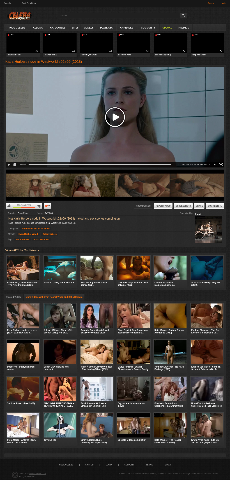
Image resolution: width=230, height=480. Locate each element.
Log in (223, 3)
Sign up (211, 3)
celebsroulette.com (37, 473)
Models (89, 27)
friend (198, 214)
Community (148, 27)
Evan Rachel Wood (28, 234)
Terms (149, 465)
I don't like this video (39, 206)
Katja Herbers (50, 234)
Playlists (106, 27)
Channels (126, 27)
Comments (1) (215, 206)
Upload (167, 27)
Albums (38, 27)
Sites (75, 27)
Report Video (163, 206)
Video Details (143, 206)
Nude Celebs (17, 27)
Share (199, 206)
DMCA (168, 465)
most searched (41, 239)
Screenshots (183, 206)
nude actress (22, 239)
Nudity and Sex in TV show (35, 228)
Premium (183, 27)
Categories (57, 27)
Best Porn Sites (29, 3)
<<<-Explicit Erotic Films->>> (196, 164)
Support (129, 465)
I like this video (9, 206)
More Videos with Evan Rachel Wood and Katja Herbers (54, 297)
